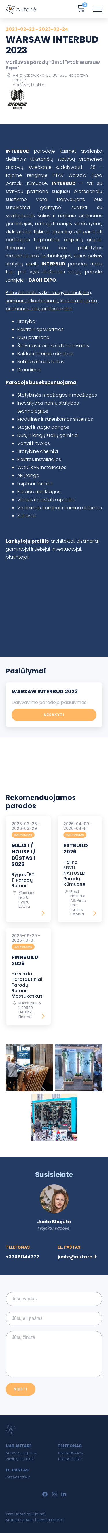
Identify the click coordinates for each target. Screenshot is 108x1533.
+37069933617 (70, 1459)
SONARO (27, 1519)
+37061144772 (22, 1256)
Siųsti (20, 1389)
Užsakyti (54, 714)
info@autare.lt (18, 1477)
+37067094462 (71, 1452)
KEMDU (58, 1519)
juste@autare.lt (77, 1256)
